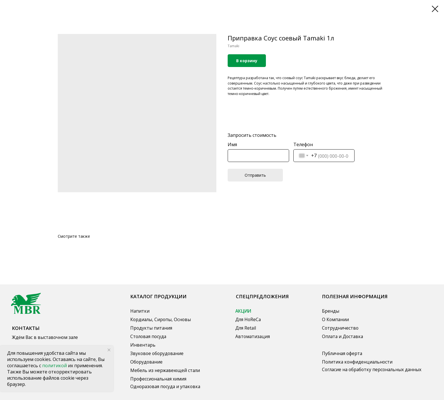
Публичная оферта (342, 353)
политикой (55, 365)
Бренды (330, 311)
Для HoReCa (248, 319)
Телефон (303, 144)
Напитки (140, 311)
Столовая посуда (148, 336)
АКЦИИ (243, 311)
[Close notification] (109, 350)
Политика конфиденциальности (357, 362)
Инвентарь (142, 345)
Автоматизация (252, 336)
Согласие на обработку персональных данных (371, 369)
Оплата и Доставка (342, 336)
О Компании (335, 319)
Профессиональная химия (158, 379)
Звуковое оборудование (156, 353)
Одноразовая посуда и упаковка (165, 386)
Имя (232, 144)
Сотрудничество (340, 328)
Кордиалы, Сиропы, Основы (160, 319)
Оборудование (146, 362)
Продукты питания (151, 328)
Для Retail (245, 328)
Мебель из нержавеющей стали (165, 370)
